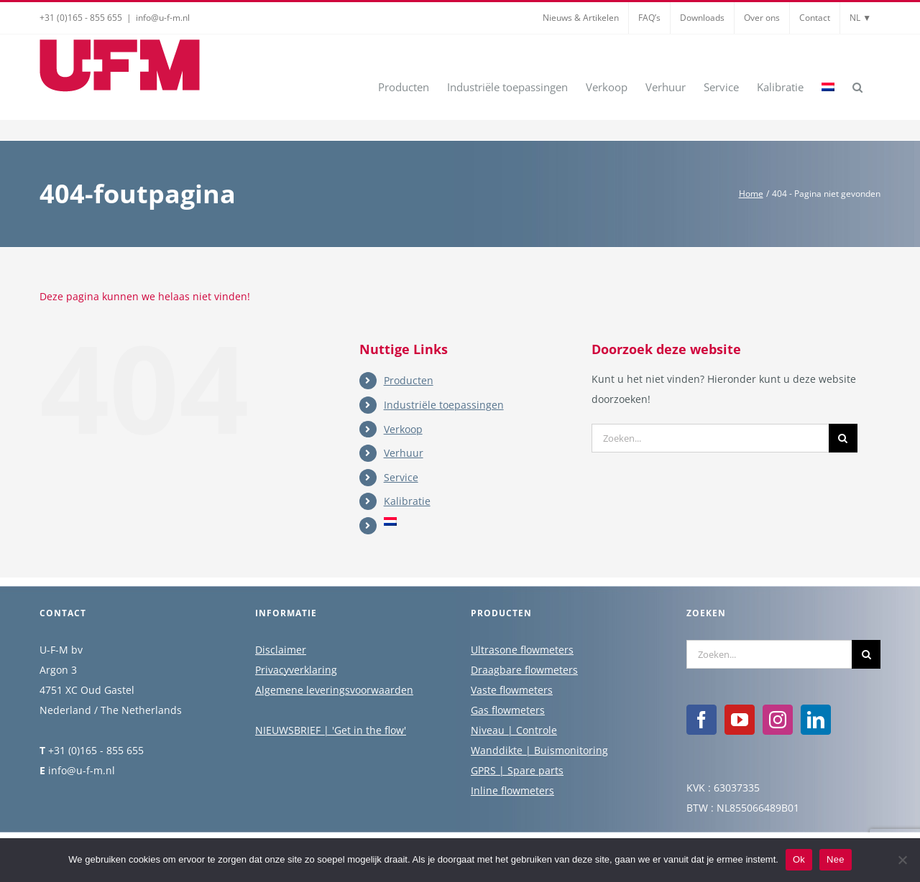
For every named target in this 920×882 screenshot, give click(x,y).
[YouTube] (739, 720)
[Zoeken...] (710, 438)
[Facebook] (701, 720)
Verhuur (403, 453)
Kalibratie (407, 501)
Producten (408, 380)
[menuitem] (828, 86)
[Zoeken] (843, 438)
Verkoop (403, 429)
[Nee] (902, 860)
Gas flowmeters (508, 711)
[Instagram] (778, 720)
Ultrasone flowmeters (522, 650)
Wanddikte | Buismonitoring (539, 751)
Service (401, 477)
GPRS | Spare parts (517, 771)
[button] (857, 86)
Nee (836, 859)
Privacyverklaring (296, 670)
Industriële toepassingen (444, 405)
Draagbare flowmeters (524, 670)
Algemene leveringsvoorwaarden (334, 690)
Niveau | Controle (514, 731)
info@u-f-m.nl (163, 17)
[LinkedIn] (816, 720)
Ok (799, 859)
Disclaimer (280, 650)
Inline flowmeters (512, 791)
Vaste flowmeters (512, 690)
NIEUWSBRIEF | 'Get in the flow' (330, 731)
